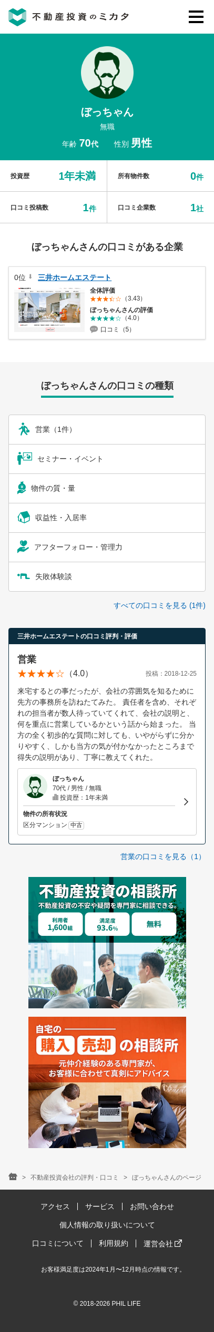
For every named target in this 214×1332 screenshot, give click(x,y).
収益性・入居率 (52, 517)
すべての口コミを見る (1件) (160, 605)
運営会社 (163, 1244)
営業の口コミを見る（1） (163, 856)
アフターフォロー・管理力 (70, 547)
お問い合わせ (152, 1206)
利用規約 (113, 1243)
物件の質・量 (46, 488)
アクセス (55, 1206)
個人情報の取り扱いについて (107, 1225)
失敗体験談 (44, 576)
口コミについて (58, 1243)
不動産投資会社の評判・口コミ (74, 1177)
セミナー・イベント (60, 458)
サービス (100, 1206)
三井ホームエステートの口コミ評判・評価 (77, 636)
